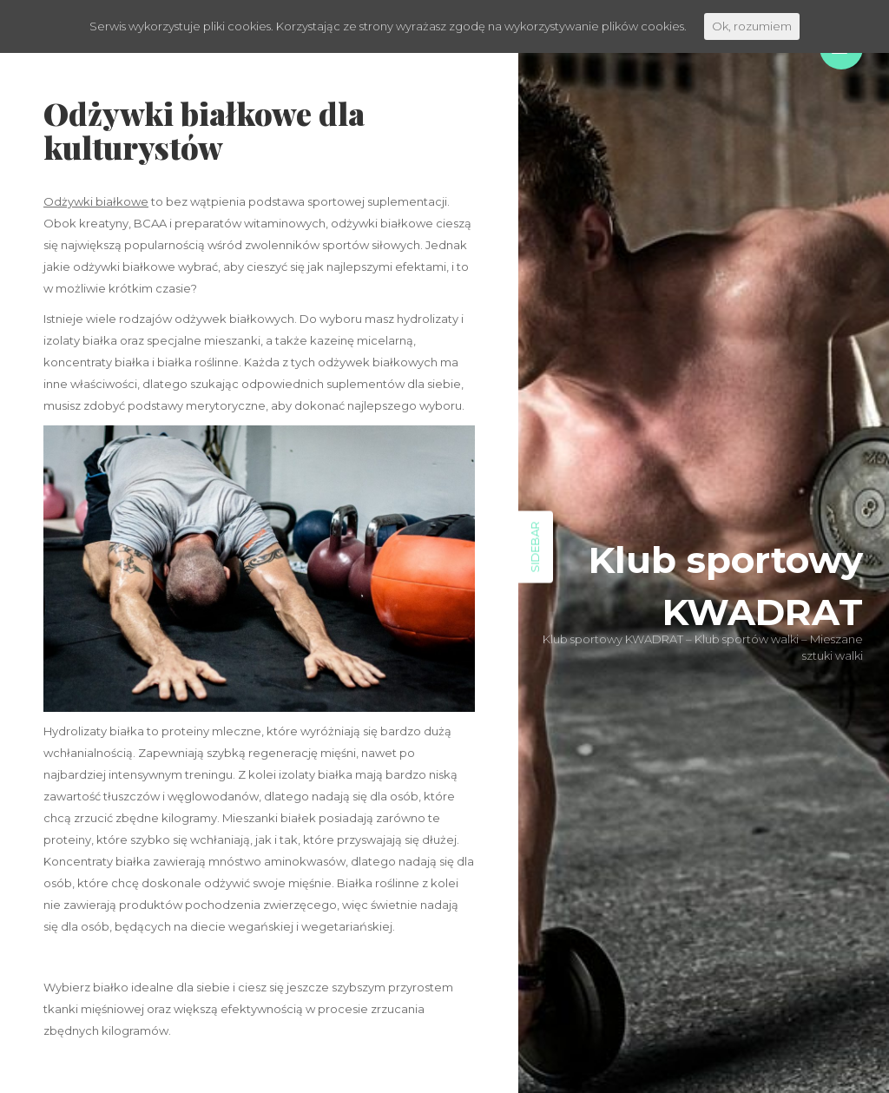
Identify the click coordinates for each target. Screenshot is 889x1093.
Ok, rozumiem (752, 26)
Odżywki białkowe (95, 201)
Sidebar (535, 546)
